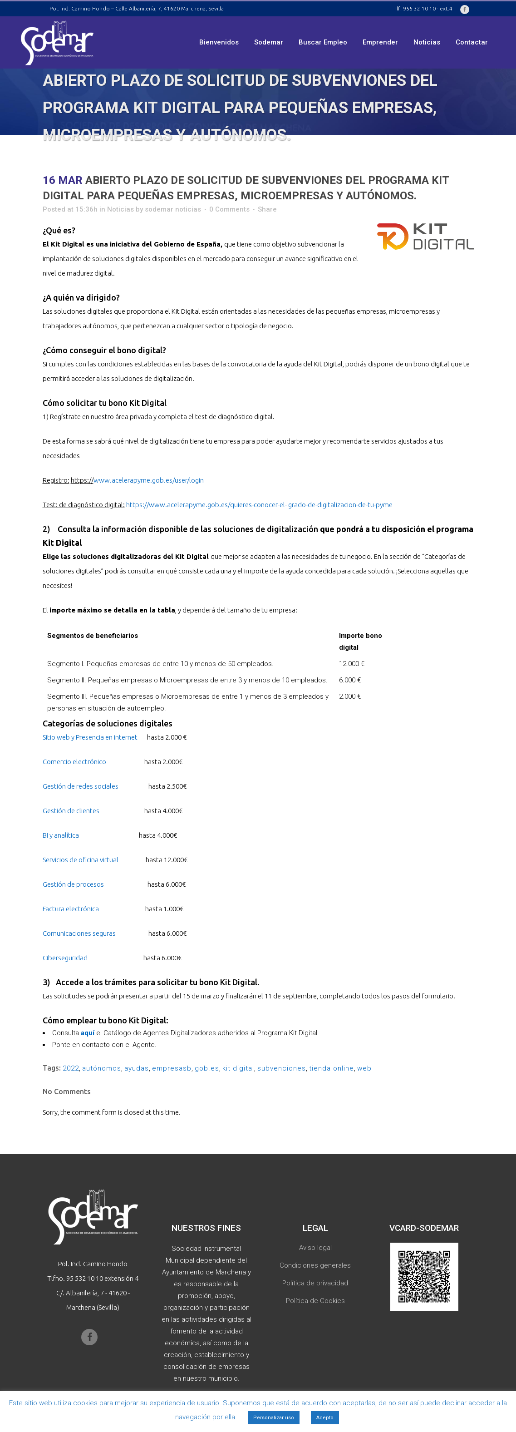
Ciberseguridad (65, 958)
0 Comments (229, 209)
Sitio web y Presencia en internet (90, 737)
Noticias (120, 209)
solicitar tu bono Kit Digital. (208, 982)
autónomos (101, 1068)
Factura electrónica (71, 909)
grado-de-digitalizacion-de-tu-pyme (340, 505)
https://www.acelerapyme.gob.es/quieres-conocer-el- (206, 505)
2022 (71, 1068)
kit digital (238, 1068)
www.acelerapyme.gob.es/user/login (148, 480)
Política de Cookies (315, 1301)
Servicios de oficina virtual (80, 860)
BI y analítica (61, 835)
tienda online (331, 1068)
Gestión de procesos (73, 884)
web (364, 1068)
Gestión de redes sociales (80, 786)
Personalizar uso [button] (273, 1418)
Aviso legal (315, 1248)
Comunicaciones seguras (79, 933)
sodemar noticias (173, 209)
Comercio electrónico (74, 761)
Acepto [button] (325, 1418)
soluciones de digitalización (266, 528)
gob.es (207, 1068)
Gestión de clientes (71, 811)
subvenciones (281, 1068)
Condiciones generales (315, 1265)
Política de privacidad (315, 1283)
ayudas (136, 1068)
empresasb (172, 1068)
